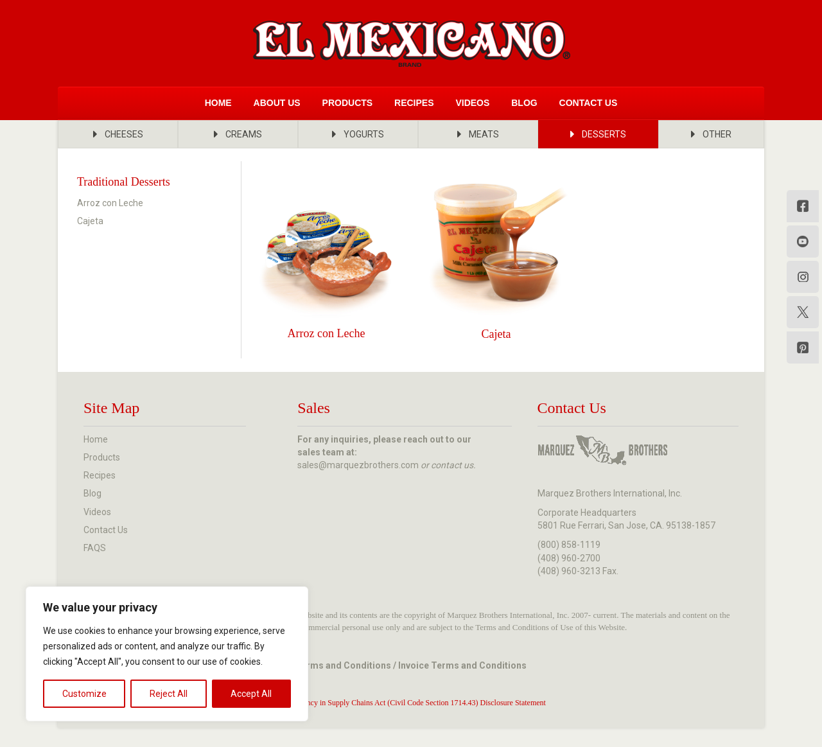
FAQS (94, 548)
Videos (472, 103)
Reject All (169, 694)
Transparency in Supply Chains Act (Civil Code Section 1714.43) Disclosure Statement (411, 702)
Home (218, 103)
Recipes (413, 103)
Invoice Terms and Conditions (462, 665)
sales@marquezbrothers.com (358, 465)
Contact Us (588, 103)
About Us (277, 103)
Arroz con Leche (110, 203)
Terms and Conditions (343, 665)
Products (347, 103)
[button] (118, 134)
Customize (84, 694)
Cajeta (90, 221)
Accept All (251, 694)
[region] (167, 653)
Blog (524, 103)
